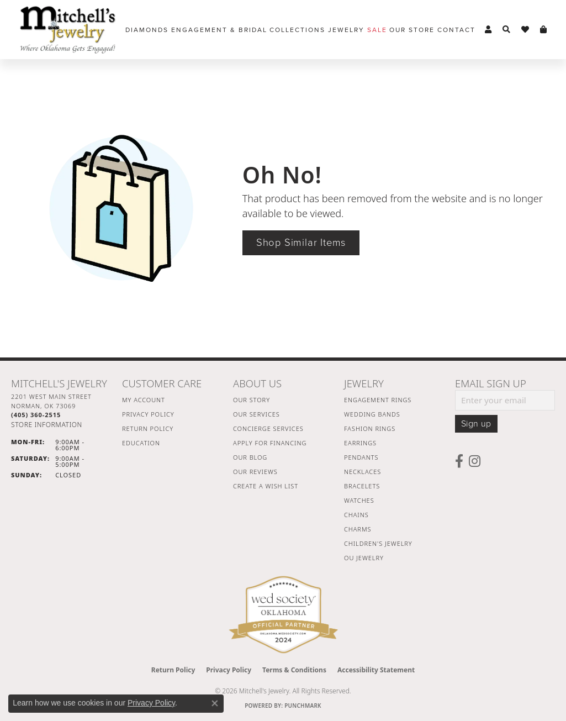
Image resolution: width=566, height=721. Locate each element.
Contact (456, 30)
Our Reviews (255, 471)
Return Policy (147, 428)
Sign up (476, 423)
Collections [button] (297, 30)
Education (141, 443)
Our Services (256, 414)
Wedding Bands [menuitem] (372, 414)
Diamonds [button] (146, 30)
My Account (143, 400)
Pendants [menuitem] (361, 457)
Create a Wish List (265, 486)
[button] (488, 30)
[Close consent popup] (214, 703)
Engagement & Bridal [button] (219, 30)
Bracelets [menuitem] (362, 486)
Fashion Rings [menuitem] (369, 428)
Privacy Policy (148, 414)
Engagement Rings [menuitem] (377, 400)
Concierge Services (268, 428)
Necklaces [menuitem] (362, 471)
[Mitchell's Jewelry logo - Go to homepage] (67, 29)
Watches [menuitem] (359, 500)
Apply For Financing (269, 443)
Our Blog (250, 457)
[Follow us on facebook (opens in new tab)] (459, 461)
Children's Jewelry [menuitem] (378, 543)
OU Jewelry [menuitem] (364, 558)
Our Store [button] (412, 30)
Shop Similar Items (301, 242)
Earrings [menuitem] (360, 443)
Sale (377, 30)
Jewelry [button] (346, 30)
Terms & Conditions (294, 670)
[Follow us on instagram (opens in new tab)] (474, 461)
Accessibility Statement (376, 670)
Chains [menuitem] (356, 515)
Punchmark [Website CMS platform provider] (302, 705)
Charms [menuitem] (357, 529)
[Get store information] (46, 424)
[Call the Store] (36, 415)
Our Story (251, 400)
